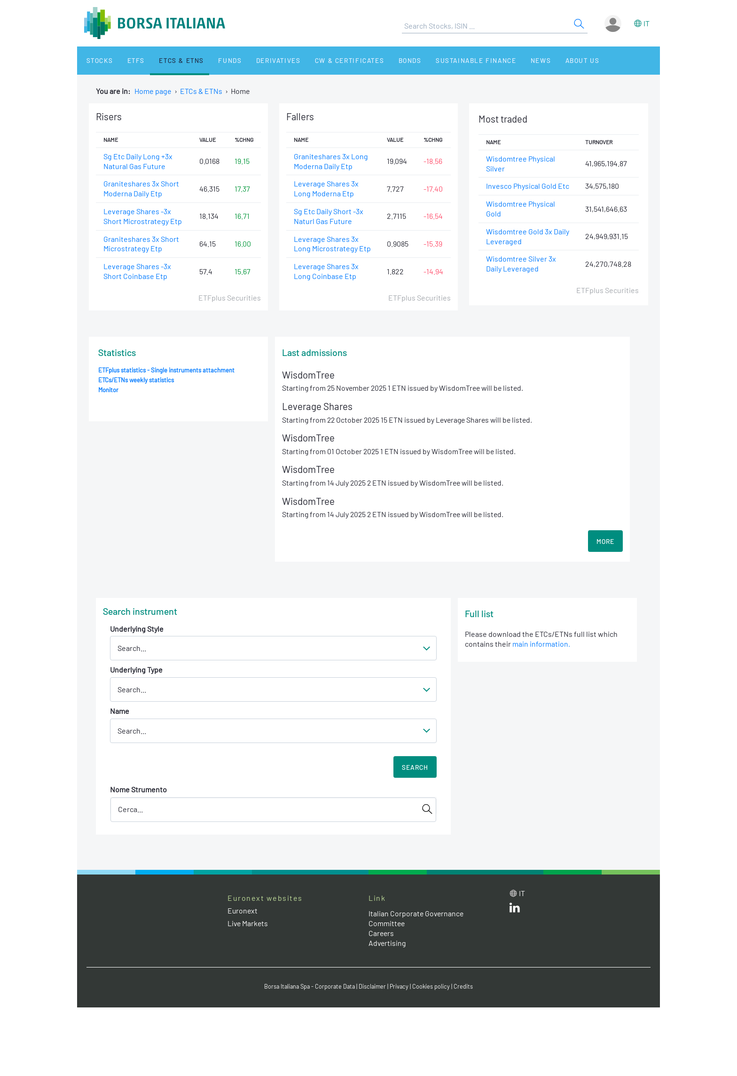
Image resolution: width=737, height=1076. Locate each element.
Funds (215, 60)
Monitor (108, 390)
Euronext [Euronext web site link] (243, 911)
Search (415, 768)
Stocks (96, 60)
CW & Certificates (328, 60)
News (510, 60)
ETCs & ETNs (170, 60)
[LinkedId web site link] (515, 910)
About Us (548, 60)
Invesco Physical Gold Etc (527, 186)
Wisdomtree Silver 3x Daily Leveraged (521, 264)
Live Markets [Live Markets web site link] (248, 924)
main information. (541, 644)
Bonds (386, 60)
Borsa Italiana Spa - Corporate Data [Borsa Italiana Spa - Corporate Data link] (308, 987)
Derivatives (259, 60)
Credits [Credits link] (466, 987)
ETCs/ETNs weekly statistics (136, 380)
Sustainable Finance (448, 60)
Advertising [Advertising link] (387, 943)
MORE (605, 542)
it (646, 23)
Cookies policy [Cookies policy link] (434, 987)
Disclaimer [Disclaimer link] (374, 987)
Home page (153, 90)
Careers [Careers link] (381, 933)
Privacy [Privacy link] (401, 987)
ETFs (128, 60)
